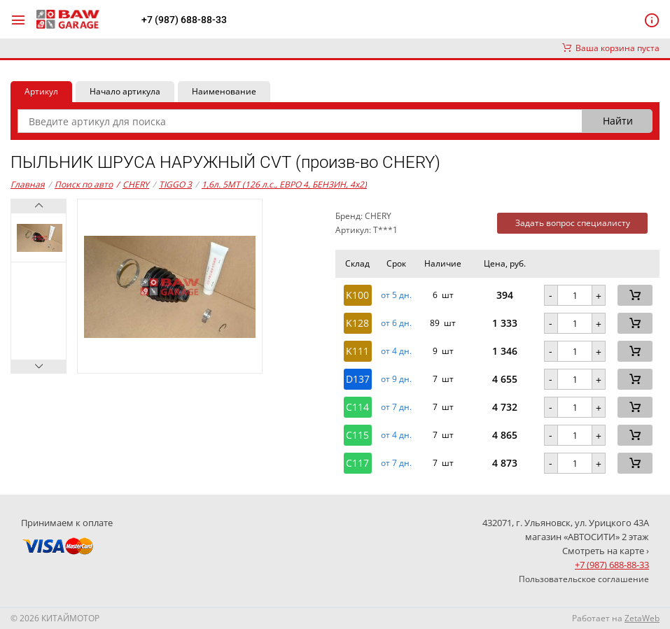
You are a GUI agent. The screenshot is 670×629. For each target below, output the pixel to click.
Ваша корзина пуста (610, 48)
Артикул (41, 91)
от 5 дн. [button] (396, 295)
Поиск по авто (84, 184)
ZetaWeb (641, 618)
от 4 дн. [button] (396, 351)
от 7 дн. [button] (396, 407)
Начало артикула (125, 91)
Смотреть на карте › (605, 550)
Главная (28, 184)
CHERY (132, 185)
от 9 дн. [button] (396, 379)
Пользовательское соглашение (584, 579)
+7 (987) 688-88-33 (184, 19)
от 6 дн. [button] (396, 323)
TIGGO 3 (175, 184)
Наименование (224, 91)
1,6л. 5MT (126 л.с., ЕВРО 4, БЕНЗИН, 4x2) (284, 184)
